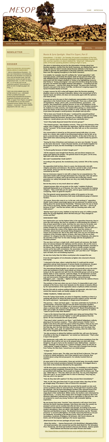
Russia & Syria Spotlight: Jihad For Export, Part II (65, 54)
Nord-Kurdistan (13, 44)
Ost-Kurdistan (67, 44)
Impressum (98, 10)
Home (89, 10)
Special (88, 48)
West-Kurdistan (49, 44)
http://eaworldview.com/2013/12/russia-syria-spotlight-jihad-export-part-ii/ (71, 431)
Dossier (99, 48)
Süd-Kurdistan (31, 44)
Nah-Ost (81, 44)
